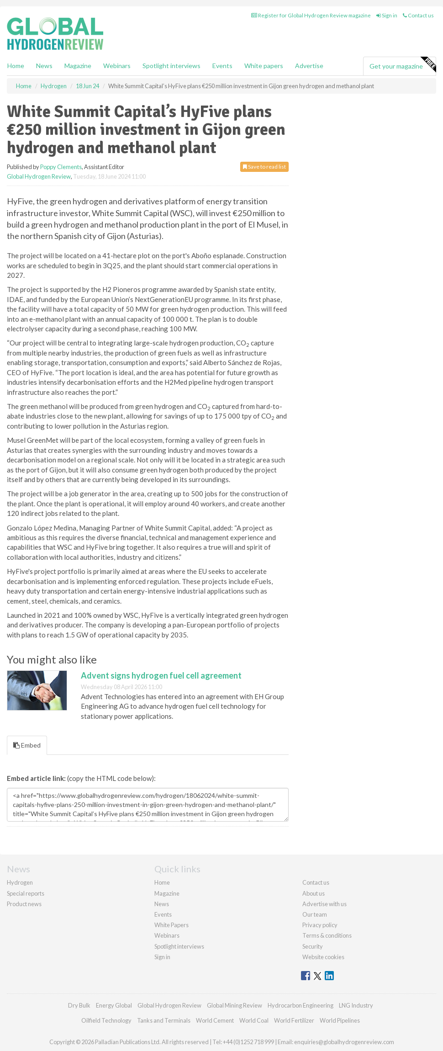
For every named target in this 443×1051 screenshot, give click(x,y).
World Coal (254, 1020)
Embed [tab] (27, 745)
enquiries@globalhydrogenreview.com (344, 1042)
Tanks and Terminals (163, 1020)
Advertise (309, 65)
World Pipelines (340, 1020)
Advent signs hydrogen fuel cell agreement (161, 675)
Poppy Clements (61, 166)
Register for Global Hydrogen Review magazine (311, 15)
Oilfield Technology (106, 1020)
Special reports (25, 893)
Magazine (77, 65)
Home (15, 65)
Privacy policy (320, 925)
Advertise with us (324, 904)
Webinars (117, 65)
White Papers (171, 925)
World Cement (215, 1020)
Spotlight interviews (171, 65)
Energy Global (114, 1005)
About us (313, 893)
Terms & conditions (327, 935)
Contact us (418, 15)
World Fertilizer (294, 1020)
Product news (24, 904)
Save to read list (264, 166)
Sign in (386, 15)
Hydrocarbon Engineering (300, 1005)
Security (312, 946)
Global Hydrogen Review (39, 176)
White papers (263, 65)
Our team (314, 914)
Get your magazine (402, 65)
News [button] (44, 65)
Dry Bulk (79, 1005)
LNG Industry (356, 1005)
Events (222, 65)
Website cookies (323, 957)
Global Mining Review (234, 1005)
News (161, 904)
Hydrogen (20, 882)
